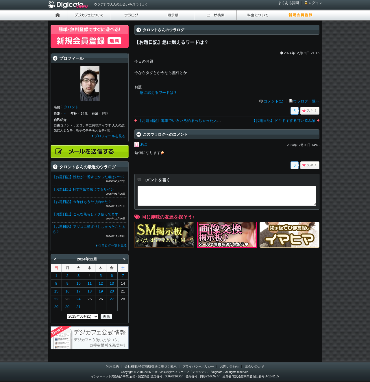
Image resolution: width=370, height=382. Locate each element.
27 (112, 299)
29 (56, 307)
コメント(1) (273, 101)
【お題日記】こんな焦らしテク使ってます (85, 214)
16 (67, 291)
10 (78, 283)
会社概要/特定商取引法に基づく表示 (150, 366)
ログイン (315, 3)
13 (112, 283)
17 (78, 291)
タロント (71, 107)
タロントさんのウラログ (163, 30)
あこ (144, 144)
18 (90, 291)
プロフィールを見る (109, 136)
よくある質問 (288, 3)
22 (56, 299)
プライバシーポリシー (198, 366)
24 (78, 299)
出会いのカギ (254, 366)
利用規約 (112, 366)
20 (112, 291)
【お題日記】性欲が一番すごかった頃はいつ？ (88, 177)
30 (67, 307)
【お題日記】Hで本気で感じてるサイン (83, 189)
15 (56, 291)
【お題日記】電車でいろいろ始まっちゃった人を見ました (187, 120)
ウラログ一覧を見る (112, 245)
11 (90, 283)
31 (78, 307)
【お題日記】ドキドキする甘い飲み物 (284, 120)
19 (101, 291)
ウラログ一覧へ (306, 101)
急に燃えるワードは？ (158, 92)
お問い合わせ (229, 366)
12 (101, 283)
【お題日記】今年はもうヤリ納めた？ (81, 202)
